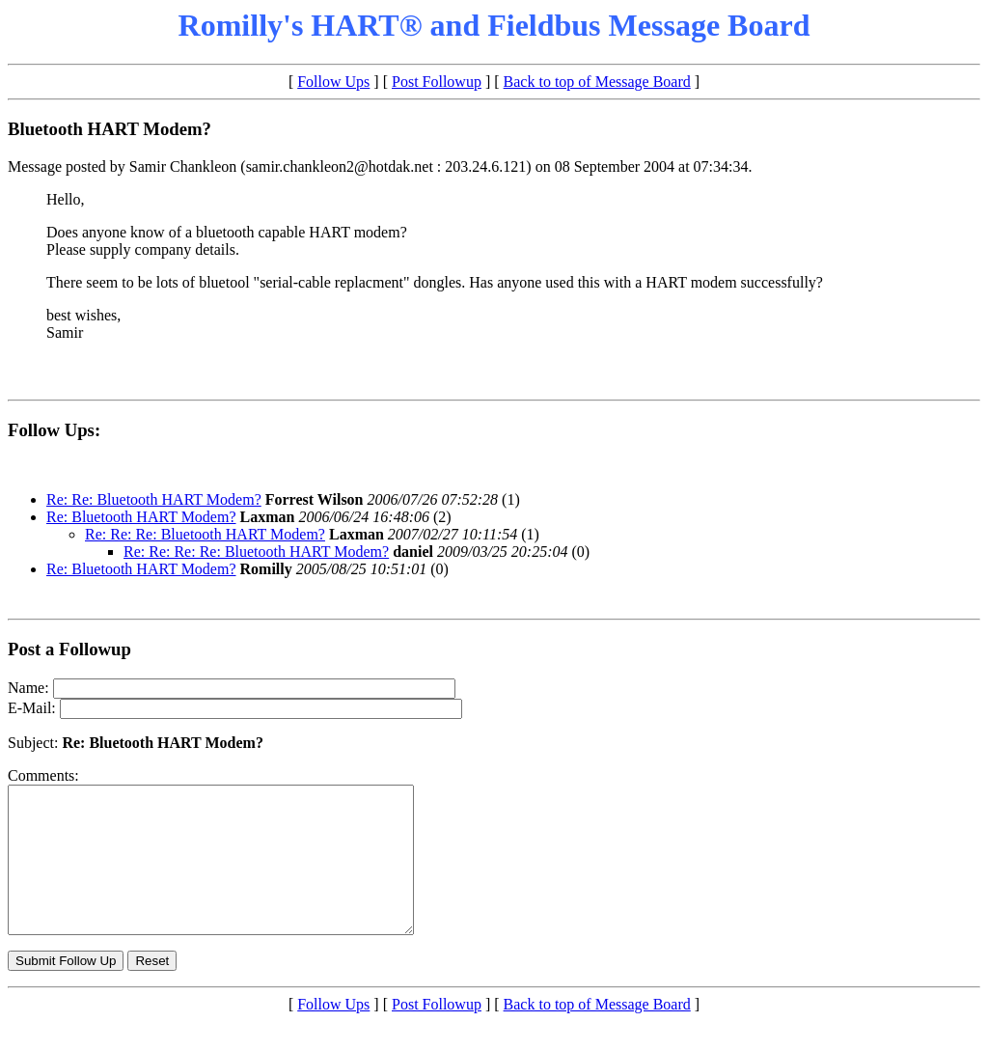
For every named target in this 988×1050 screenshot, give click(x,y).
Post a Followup (69, 649)
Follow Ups (333, 81)
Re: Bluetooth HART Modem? (141, 517)
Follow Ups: (54, 430)
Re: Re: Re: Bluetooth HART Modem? (205, 534)
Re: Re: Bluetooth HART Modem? (153, 499)
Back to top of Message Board (597, 81)
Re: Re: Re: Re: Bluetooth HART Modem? (256, 551)
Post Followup (436, 81)
